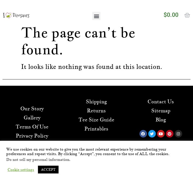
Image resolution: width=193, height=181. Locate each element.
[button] (96, 16)
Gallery (32, 117)
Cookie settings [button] (21, 169)
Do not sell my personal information (37, 159)
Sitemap (160, 110)
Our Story (32, 108)
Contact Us (161, 101)
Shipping (96, 101)
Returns (96, 110)
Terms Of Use (32, 126)
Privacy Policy (32, 135)
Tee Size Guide (96, 119)
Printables (96, 128)
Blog (161, 119)
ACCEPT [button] (48, 169)
